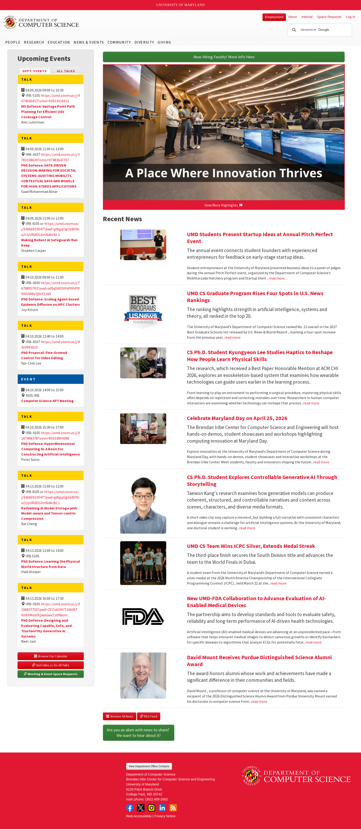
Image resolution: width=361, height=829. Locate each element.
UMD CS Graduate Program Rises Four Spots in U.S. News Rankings (255, 297)
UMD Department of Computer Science (41, 22)
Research (34, 42)
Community (119, 42)
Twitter (140, 807)
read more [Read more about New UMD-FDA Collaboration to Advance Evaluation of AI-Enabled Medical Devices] (314, 642)
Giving (164, 42)
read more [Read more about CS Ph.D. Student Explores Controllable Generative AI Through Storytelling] (247, 528)
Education (59, 42)
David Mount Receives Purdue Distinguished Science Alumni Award (259, 661)
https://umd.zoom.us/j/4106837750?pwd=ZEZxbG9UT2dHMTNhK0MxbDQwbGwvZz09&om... (50, 609)
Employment (274, 17)
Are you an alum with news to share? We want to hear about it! (138, 732)
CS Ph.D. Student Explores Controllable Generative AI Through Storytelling (262, 480)
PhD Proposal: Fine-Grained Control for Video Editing (44, 355)
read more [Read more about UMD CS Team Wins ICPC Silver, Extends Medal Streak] (278, 583)
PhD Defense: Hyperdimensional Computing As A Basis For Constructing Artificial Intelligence (50, 448)
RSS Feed (148, 716)
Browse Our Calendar (50, 656)
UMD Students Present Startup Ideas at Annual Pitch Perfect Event (260, 238)
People (13, 42)
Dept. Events (37, 70)
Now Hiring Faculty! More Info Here (223, 56)
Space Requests (329, 17)
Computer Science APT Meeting (47, 400)
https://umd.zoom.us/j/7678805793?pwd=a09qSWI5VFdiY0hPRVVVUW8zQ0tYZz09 (50, 288)
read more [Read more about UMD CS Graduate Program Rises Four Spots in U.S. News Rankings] (232, 337)
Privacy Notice (164, 816)
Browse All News (119, 716)
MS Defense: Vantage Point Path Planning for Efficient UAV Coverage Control (48, 111)
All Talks (66, 71)
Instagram (151, 807)
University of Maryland (180, 5)
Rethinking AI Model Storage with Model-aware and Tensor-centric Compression (49, 513)
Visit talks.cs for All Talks (50, 665)
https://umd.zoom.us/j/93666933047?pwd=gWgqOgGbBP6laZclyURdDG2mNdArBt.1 (50, 229)
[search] (319, 30)
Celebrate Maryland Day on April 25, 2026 (237, 418)
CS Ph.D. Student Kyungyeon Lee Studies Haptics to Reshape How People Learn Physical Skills (260, 356)
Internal (306, 17)
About (292, 17)
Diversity (144, 42)
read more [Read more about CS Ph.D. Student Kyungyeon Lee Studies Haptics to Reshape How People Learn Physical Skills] (311, 403)
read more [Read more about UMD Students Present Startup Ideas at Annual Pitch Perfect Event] (277, 278)
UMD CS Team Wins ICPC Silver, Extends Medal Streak (251, 546)
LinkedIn (162, 807)
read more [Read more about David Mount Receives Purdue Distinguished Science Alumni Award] (259, 701)
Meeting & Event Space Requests (51, 674)
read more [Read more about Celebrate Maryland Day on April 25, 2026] (321, 462)
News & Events (89, 42)
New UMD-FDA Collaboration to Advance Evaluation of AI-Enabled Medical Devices (256, 602)
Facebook (130, 807)
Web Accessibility (139, 816)
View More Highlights (223, 205)
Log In (350, 17)
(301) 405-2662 (156, 799)
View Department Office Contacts (149, 766)
